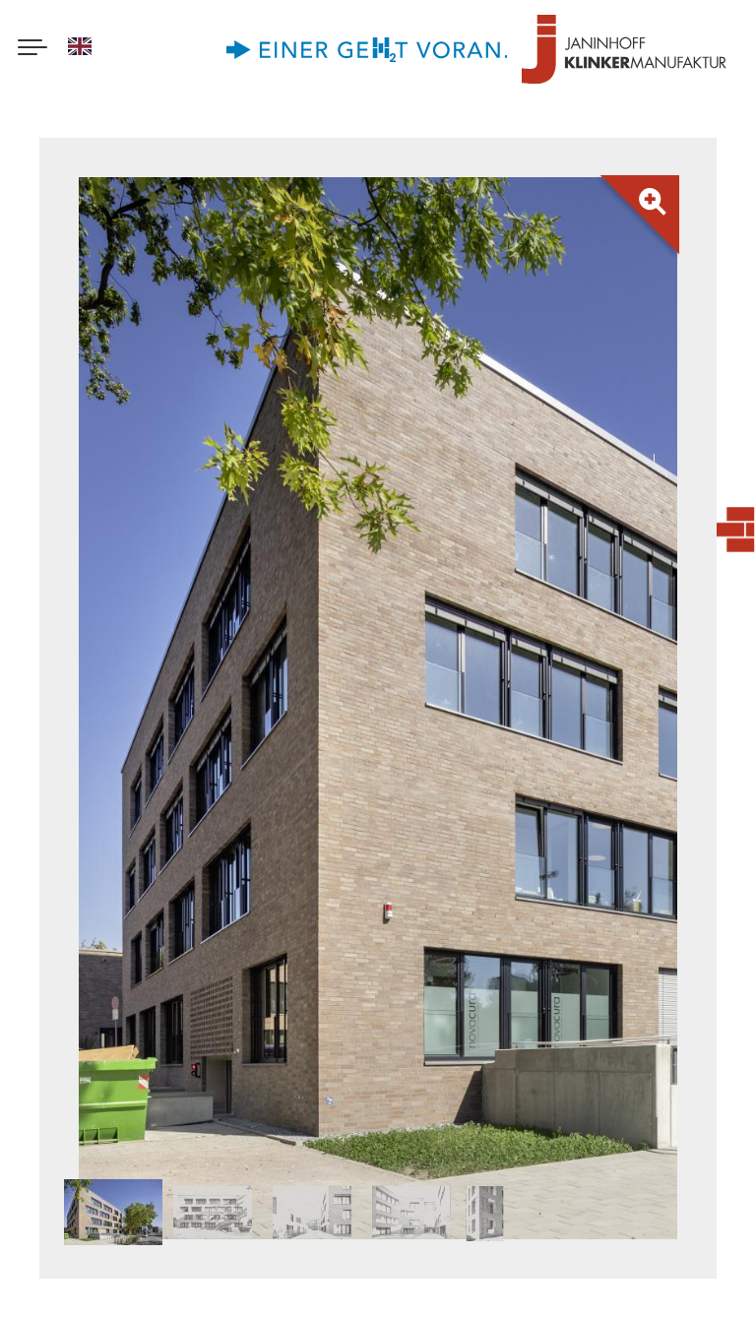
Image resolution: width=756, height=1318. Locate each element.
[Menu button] (32, 49)
